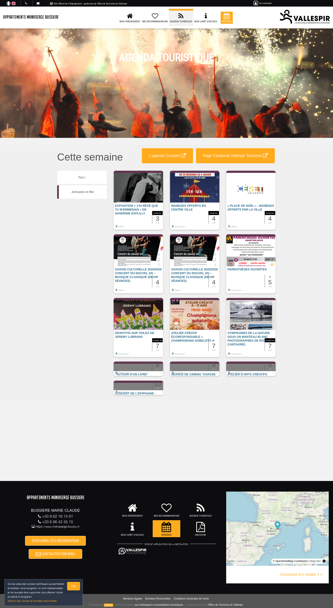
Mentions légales (132, 598)
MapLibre (315, 561)
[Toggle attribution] (324, 561)
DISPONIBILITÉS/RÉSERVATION (55, 540)
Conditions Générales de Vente (191, 598)
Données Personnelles (158, 598)
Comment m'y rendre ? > (301, 574)
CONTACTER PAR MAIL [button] (55, 554)
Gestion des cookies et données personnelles (32, 600)
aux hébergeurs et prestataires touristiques (159, 604)
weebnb (108, 605)
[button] (138, 202)
